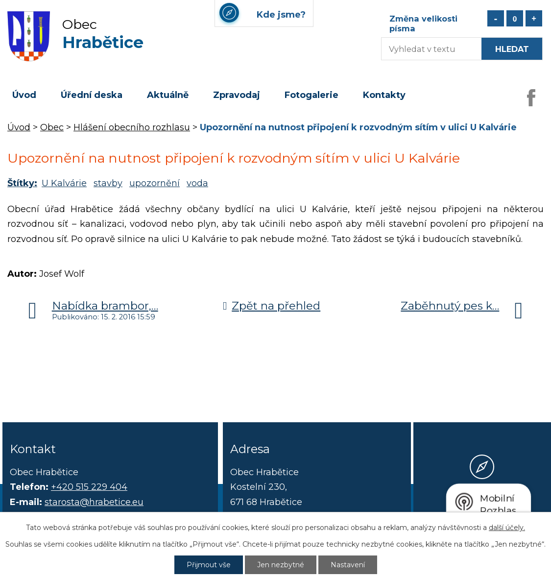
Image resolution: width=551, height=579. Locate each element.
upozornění (154, 183)
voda (197, 183)
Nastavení (348, 564)
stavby (108, 183)
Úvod (24, 95)
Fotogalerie (311, 95)
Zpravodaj (236, 95)
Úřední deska (91, 95)
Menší (495, 18)
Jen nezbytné (280, 564)
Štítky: (22, 183)
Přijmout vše (209, 564)
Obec (52, 127)
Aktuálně (168, 95)
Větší (534, 18)
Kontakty (384, 95)
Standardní (514, 18)
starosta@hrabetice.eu (94, 502)
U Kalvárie (64, 183)
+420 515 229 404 (89, 487)
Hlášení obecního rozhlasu (131, 127)
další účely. (507, 527)
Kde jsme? (482, 503)
